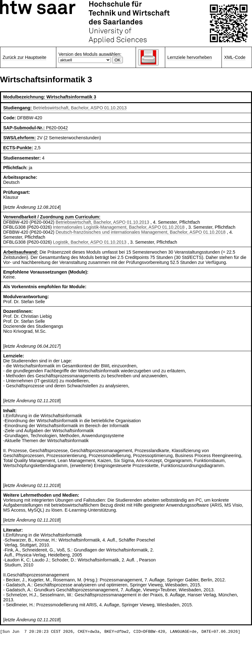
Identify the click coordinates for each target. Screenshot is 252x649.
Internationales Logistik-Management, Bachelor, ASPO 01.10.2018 (118, 227)
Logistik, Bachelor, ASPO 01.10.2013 (89, 242)
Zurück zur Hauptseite (24, 57)
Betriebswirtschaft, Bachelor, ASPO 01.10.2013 (80, 107)
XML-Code (234, 57)
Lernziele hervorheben (189, 57)
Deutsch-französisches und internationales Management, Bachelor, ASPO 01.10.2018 (141, 232)
